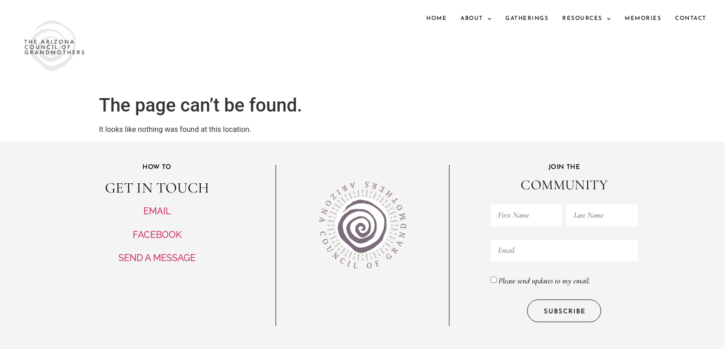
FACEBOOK (157, 234)
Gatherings (526, 18)
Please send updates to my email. (544, 280)
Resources (586, 18)
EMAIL (157, 211)
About (476, 18)
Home (436, 18)
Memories (643, 18)
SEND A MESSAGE (157, 257)
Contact (691, 18)
